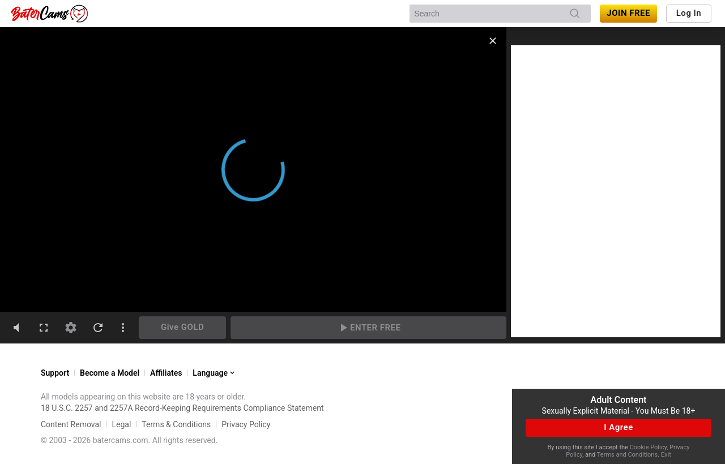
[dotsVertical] (123, 327)
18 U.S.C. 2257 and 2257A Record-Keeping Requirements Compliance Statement (182, 408)
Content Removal (71, 424)
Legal (121, 424)
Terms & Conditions (176, 424)
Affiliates (166, 372)
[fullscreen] (43, 327)
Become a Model (109, 372)
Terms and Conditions (627, 454)
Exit (666, 454)
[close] (493, 41)
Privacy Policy (245, 424)
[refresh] (98, 327)
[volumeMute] (16, 327)
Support (55, 372)
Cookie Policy (648, 447)
